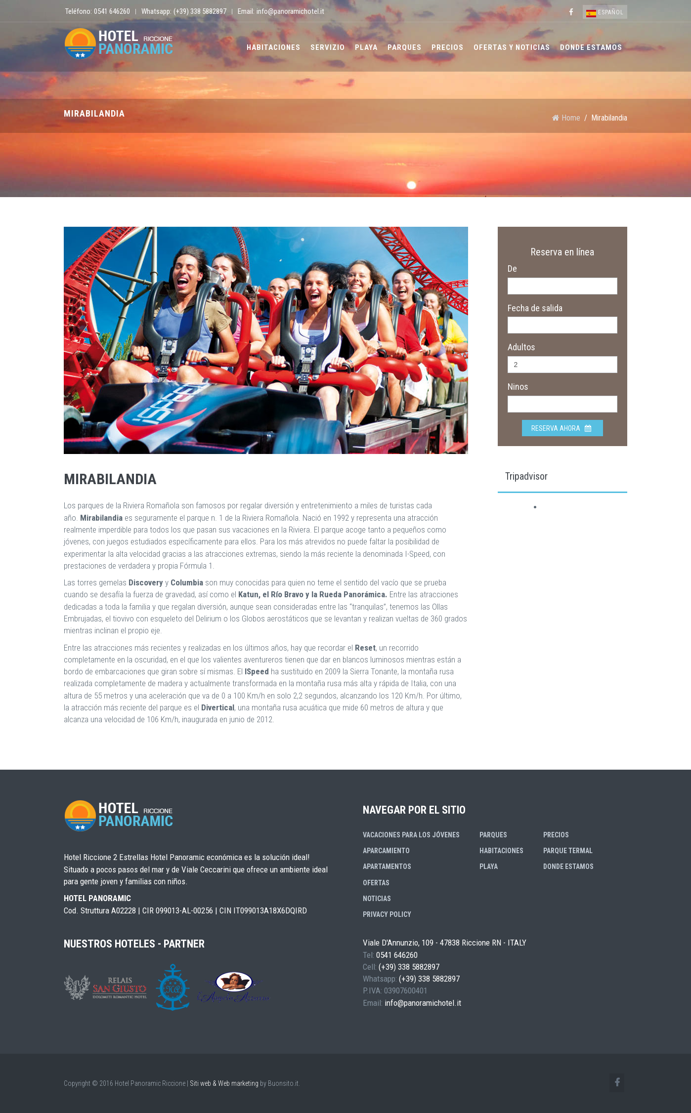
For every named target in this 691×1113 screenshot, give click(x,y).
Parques (405, 47)
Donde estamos (591, 47)
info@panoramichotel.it (290, 11)
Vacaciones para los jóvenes (411, 835)
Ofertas (376, 883)
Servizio (327, 47)
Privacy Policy (387, 914)
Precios (448, 47)
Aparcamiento (386, 851)
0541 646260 (112, 11)
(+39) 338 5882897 (199, 11)
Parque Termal (568, 851)
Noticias (377, 899)
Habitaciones (274, 47)
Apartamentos (387, 866)
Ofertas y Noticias (512, 47)
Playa (366, 47)
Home (566, 118)
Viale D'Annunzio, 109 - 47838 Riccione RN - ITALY (444, 943)
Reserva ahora (561, 428)
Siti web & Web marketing (224, 1083)
